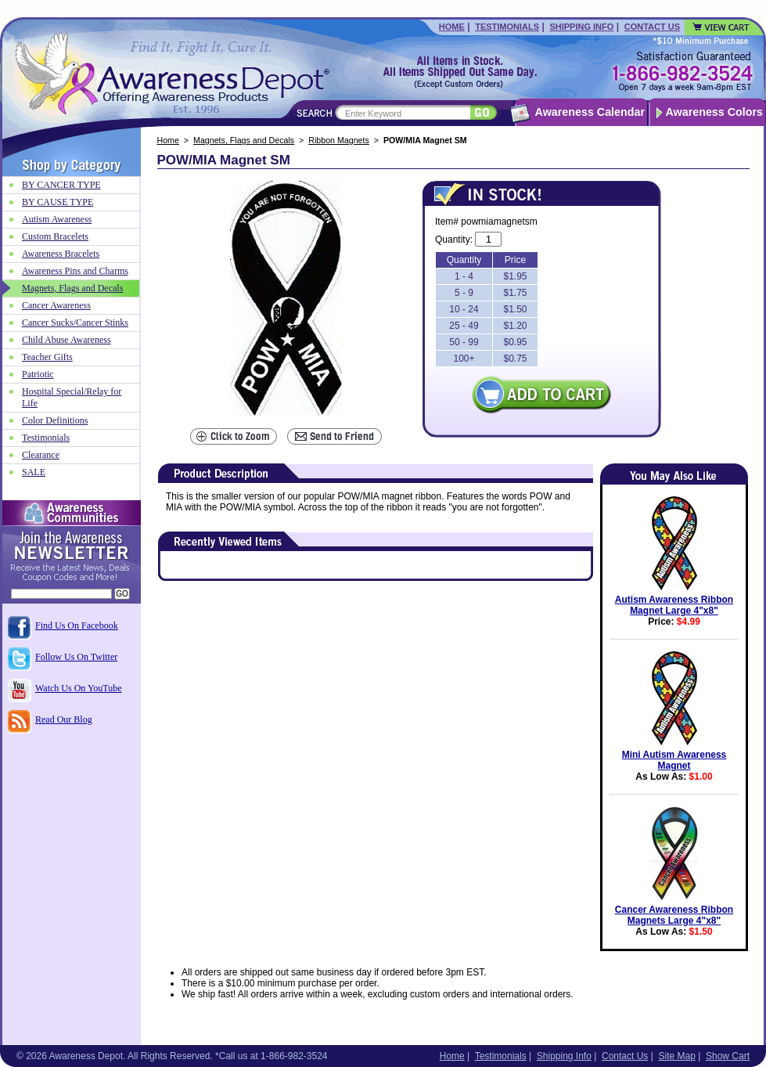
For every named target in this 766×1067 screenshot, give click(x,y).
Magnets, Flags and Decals (243, 140)
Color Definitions (55, 420)
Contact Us (652, 26)
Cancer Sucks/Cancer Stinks (75, 322)
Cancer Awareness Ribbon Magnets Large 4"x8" (674, 915)
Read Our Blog (63, 719)
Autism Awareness (57, 219)
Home (452, 26)
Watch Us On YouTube (78, 688)
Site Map (676, 1056)
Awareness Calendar (590, 112)
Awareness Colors (715, 112)
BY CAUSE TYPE (57, 201)
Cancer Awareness (56, 305)
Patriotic (38, 374)
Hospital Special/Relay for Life (71, 397)
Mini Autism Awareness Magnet (674, 760)
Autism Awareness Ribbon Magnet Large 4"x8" (674, 605)
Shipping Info (581, 26)
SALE (33, 472)
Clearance (40, 454)
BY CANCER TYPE (61, 184)
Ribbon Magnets (338, 140)
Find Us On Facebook (76, 625)
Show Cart (728, 1056)
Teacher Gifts (47, 356)
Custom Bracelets (55, 236)
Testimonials (507, 26)
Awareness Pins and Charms (75, 270)
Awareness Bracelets (60, 253)
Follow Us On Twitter (76, 656)
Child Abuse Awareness (66, 339)
